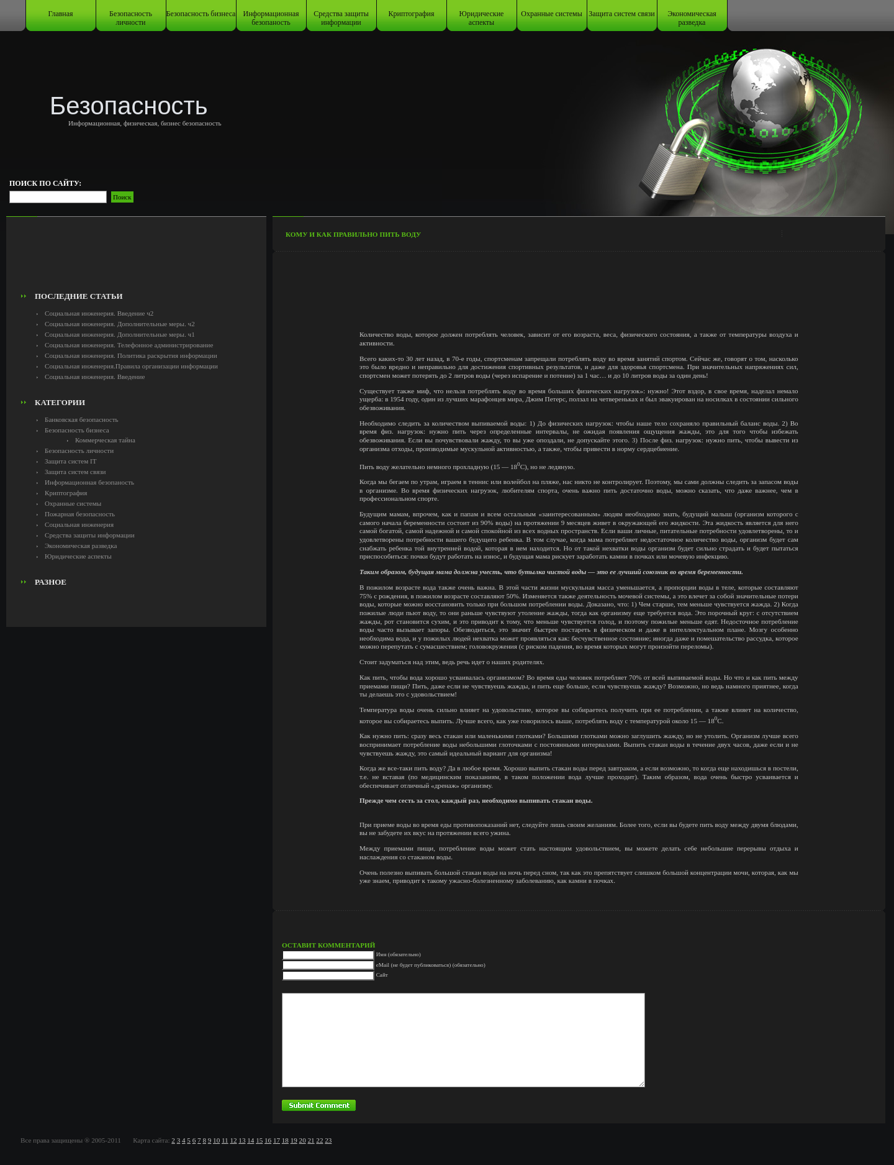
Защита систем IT (71, 461)
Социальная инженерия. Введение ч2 (99, 313)
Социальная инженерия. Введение (95, 376)
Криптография (412, 13)
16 (267, 1140)
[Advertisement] (136, 258)
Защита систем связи (621, 13)
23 (328, 1140)
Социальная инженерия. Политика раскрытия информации (131, 355)
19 (294, 1140)
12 (233, 1140)
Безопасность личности (130, 18)
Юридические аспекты (481, 18)
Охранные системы (551, 13)
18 (285, 1140)
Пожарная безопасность (80, 514)
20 (302, 1140)
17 (276, 1140)
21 (310, 1140)
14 (250, 1140)
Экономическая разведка (691, 18)
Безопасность (129, 105)
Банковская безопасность (82, 419)
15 (259, 1140)
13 (241, 1140)
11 (225, 1140)
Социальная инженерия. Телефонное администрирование (129, 345)
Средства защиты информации (341, 18)
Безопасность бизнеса (201, 13)
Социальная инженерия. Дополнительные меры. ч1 (120, 334)
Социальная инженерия (79, 524)
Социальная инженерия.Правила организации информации (131, 366)
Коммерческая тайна (105, 440)
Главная (60, 13)
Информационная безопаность (271, 18)
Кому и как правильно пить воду (353, 234)
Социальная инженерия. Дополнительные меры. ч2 (120, 323)
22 (319, 1140)
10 (216, 1140)
